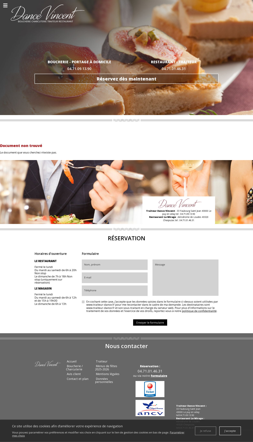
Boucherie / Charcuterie (74, 367)
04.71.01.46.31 (174, 68)
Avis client (74, 374)
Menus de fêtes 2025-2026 (106, 367)
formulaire (159, 376)
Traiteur (101, 361)
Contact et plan (77, 379)
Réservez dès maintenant (126, 79)
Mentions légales (107, 374)
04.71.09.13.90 (79, 68)
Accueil (71, 361)
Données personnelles (104, 380)
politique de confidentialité (199, 311)
